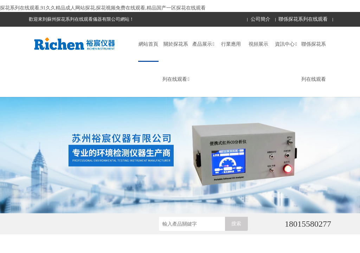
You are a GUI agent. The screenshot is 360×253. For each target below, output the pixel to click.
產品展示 (203, 44)
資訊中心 (286, 44)
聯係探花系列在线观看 (303, 19)
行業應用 (231, 44)
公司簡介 (260, 19)
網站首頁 (148, 44)
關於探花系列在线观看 (175, 61)
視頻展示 (258, 44)
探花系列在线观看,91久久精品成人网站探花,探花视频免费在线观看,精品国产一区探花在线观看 (103, 8)
